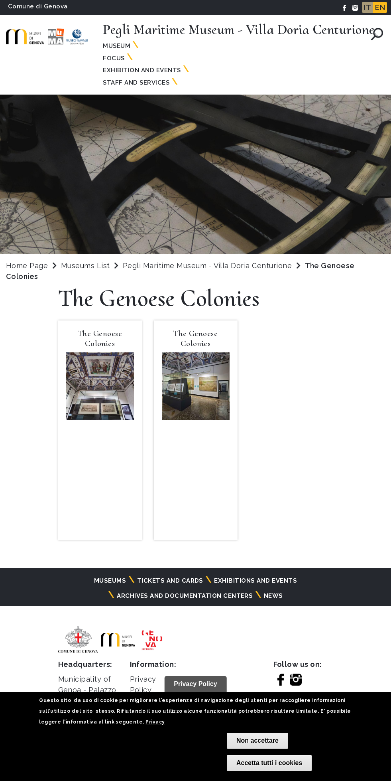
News (273, 595)
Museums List (85, 265)
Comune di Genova (38, 6)
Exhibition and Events (142, 70)
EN (380, 7)
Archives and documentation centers (185, 595)
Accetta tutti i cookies (269, 762)
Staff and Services (136, 82)
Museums (110, 580)
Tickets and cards (170, 580)
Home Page (27, 265)
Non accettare (257, 740)
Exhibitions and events (255, 580)
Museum (116, 45)
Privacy (155, 722)
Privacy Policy (195, 683)
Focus (113, 58)
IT (367, 7)
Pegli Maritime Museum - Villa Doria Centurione (208, 265)
